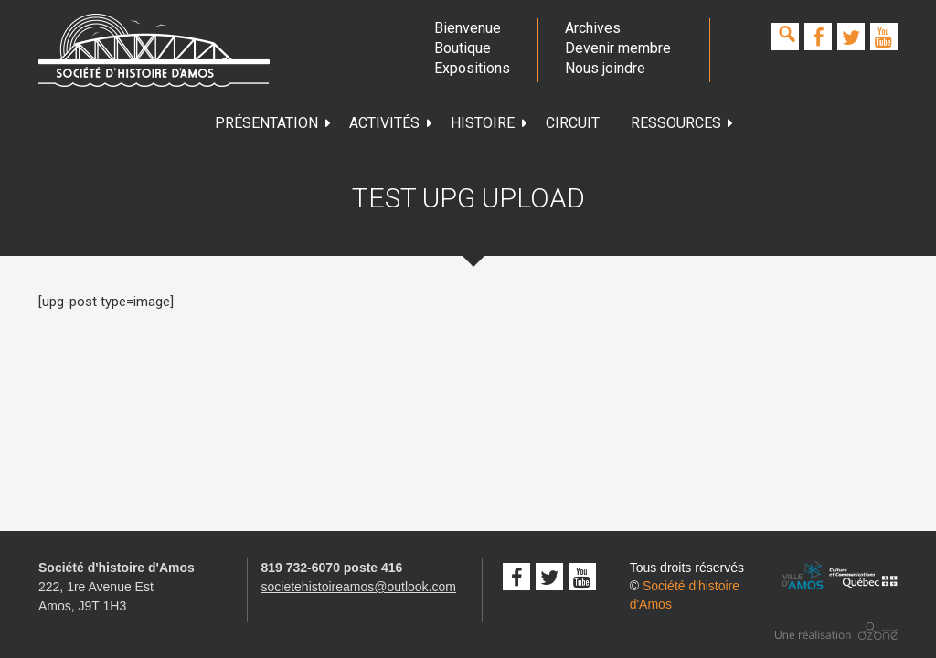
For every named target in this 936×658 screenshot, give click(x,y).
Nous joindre (605, 68)
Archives (593, 28)
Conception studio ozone (836, 631)
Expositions (471, 68)
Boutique (462, 48)
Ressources (683, 123)
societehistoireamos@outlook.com (358, 586)
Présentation (273, 123)
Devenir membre (618, 48)
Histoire (489, 123)
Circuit (573, 123)
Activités (391, 123)
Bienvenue (467, 28)
